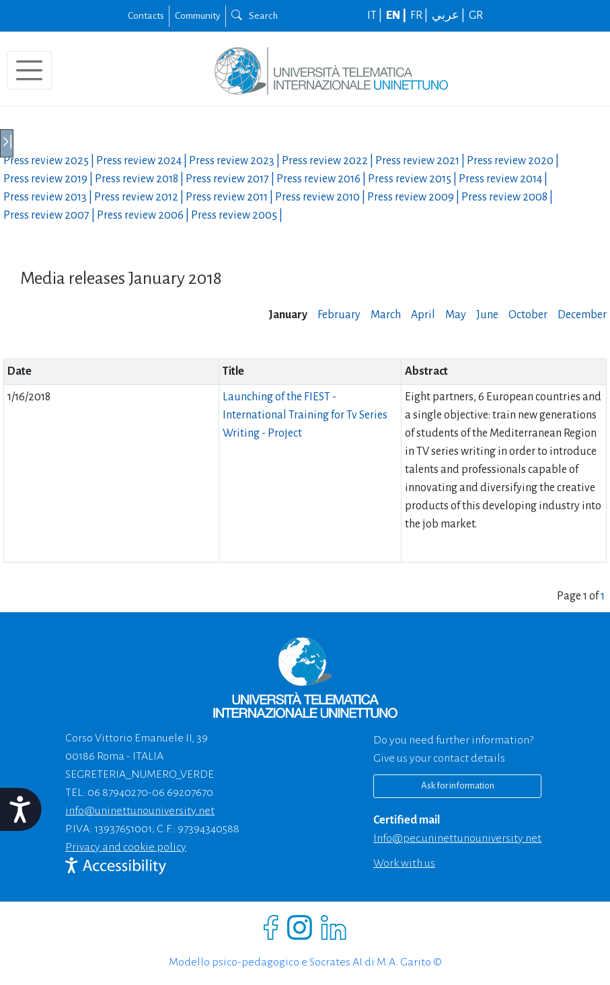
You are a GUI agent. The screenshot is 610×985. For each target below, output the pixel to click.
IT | (375, 15)
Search (254, 15)
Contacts (146, 15)
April (423, 315)
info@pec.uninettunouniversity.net (457, 838)
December (582, 315)
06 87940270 (117, 793)
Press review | (49, 161)
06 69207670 (182, 793)
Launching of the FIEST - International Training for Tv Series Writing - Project (305, 415)
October (527, 315)
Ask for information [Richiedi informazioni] (457, 785)
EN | (397, 15)
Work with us (404, 863)
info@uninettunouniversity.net (140, 811)
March (386, 315)
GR (476, 15)
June (487, 315)
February (338, 315)
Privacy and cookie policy (125, 847)
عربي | (449, 15)
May (455, 315)
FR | (420, 15)
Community (198, 15)
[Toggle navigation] (29, 70)
